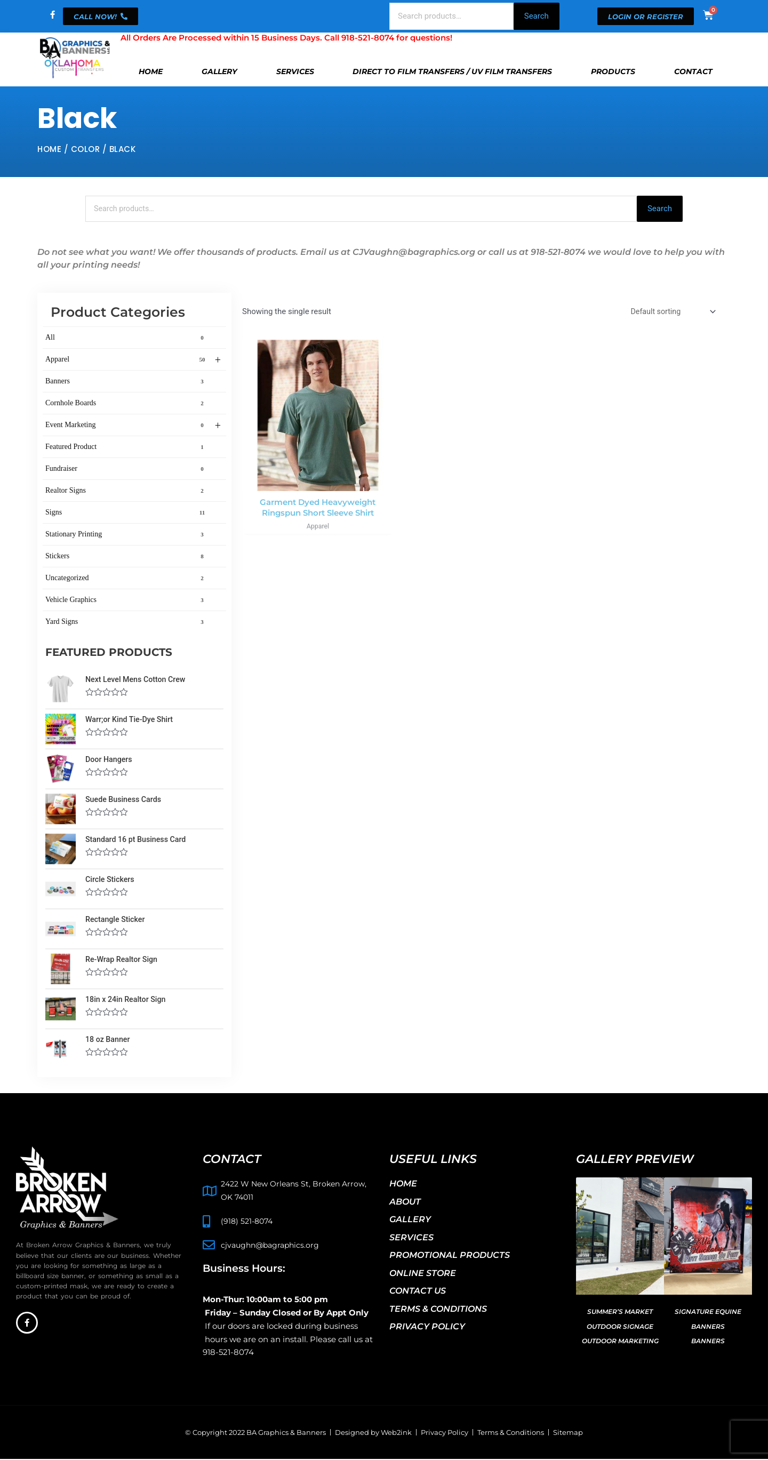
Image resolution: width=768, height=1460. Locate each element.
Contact (693, 71)
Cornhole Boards (126, 403)
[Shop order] (670, 313)
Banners (126, 381)
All (126, 338)
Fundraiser (126, 469)
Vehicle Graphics (126, 600)
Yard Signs (126, 622)
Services (295, 71)
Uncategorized (126, 578)
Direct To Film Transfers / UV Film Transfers (452, 71)
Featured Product (126, 447)
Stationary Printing (126, 535)
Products (613, 71)
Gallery (219, 71)
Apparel (133, 360)
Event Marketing (133, 426)
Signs (126, 513)
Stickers (126, 556)
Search (536, 16)
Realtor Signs (126, 491)
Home (151, 71)
